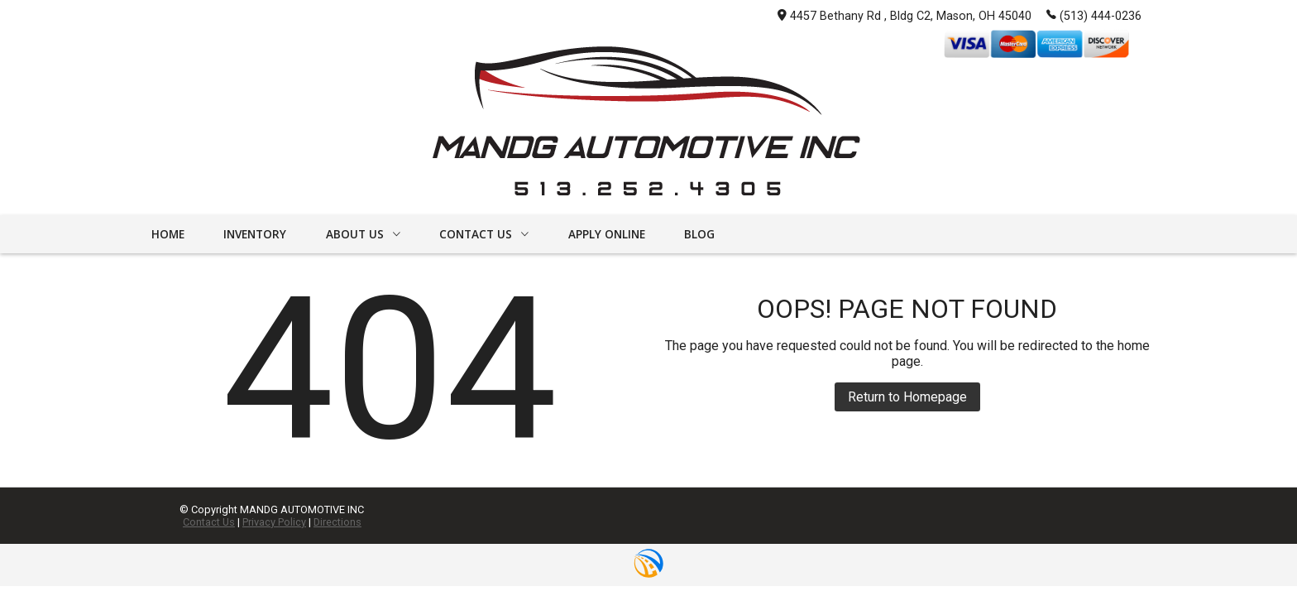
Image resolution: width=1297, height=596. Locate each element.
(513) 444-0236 (1093, 15)
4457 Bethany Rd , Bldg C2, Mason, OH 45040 (904, 16)
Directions (337, 522)
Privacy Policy (274, 522)
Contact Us (209, 522)
